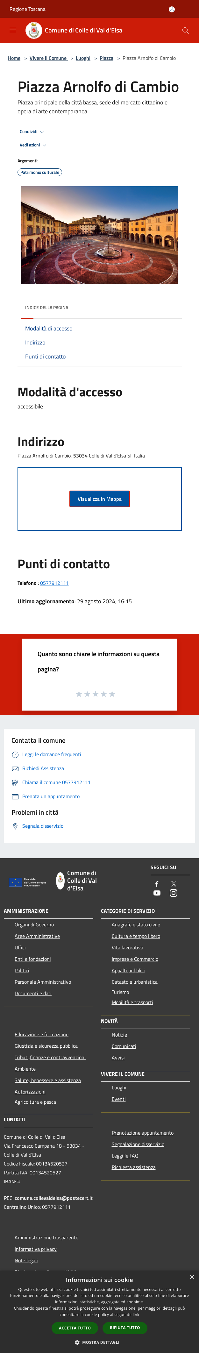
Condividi (33, 132)
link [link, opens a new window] (136, 1314)
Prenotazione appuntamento (143, 1133)
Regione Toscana (28, 9)
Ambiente (25, 1069)
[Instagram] (173, 893)
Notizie (119, 1034)
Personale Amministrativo (43, 982)
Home (14, 58)
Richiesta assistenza (134, 1167)
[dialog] (99, 1312)
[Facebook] (157, 884)
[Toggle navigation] (13, 30)
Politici (22, 970)
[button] (100, 1342)
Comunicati (124, 1046)
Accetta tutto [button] (75, 1328)
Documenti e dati (33, 993)
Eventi (119, 1099)
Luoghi (83, 58)
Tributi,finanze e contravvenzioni (50, 1057)
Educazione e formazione (41, 1034)
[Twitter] (173, 884)
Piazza (106, 58)
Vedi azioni (34, 145)
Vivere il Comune (49, 58)
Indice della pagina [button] (46, 307)
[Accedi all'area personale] (172, 9)
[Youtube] (157, 893)
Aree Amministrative (37, 936)
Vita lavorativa (127, 947)
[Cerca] (185, 30)
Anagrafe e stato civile (136, 924)
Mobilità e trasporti (132, 1002)
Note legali (26, 1260)
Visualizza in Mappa (100, 499)
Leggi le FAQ (125, 1155)
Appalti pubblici (128, 970)
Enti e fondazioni (33, 959)
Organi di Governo (34, 924)
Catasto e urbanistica (135, 982)
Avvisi (118, 1057)
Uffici (20, 947)
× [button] (191, 1277)
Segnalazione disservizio (138, 1144)
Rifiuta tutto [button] (125, 1327)
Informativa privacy (36, 1249)
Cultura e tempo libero (136, 936)
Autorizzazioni (30, 1091)
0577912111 (54, 583)
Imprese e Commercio (135, 959)
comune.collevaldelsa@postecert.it (54, 1198)
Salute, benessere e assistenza (48, 1080)
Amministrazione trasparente (46, 1237)
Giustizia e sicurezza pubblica (46, 1046)
